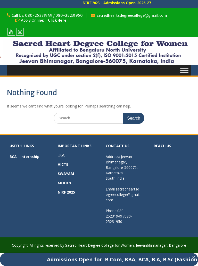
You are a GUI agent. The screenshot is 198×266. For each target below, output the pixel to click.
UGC (61, 155)
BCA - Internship (24, 156)
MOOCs (64, 182)
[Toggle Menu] (184, 70)
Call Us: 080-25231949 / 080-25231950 (47, 15)
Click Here (57, 20)
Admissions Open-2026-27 (132, 2)
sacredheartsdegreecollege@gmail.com (131, 15)
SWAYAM (66, 173)
